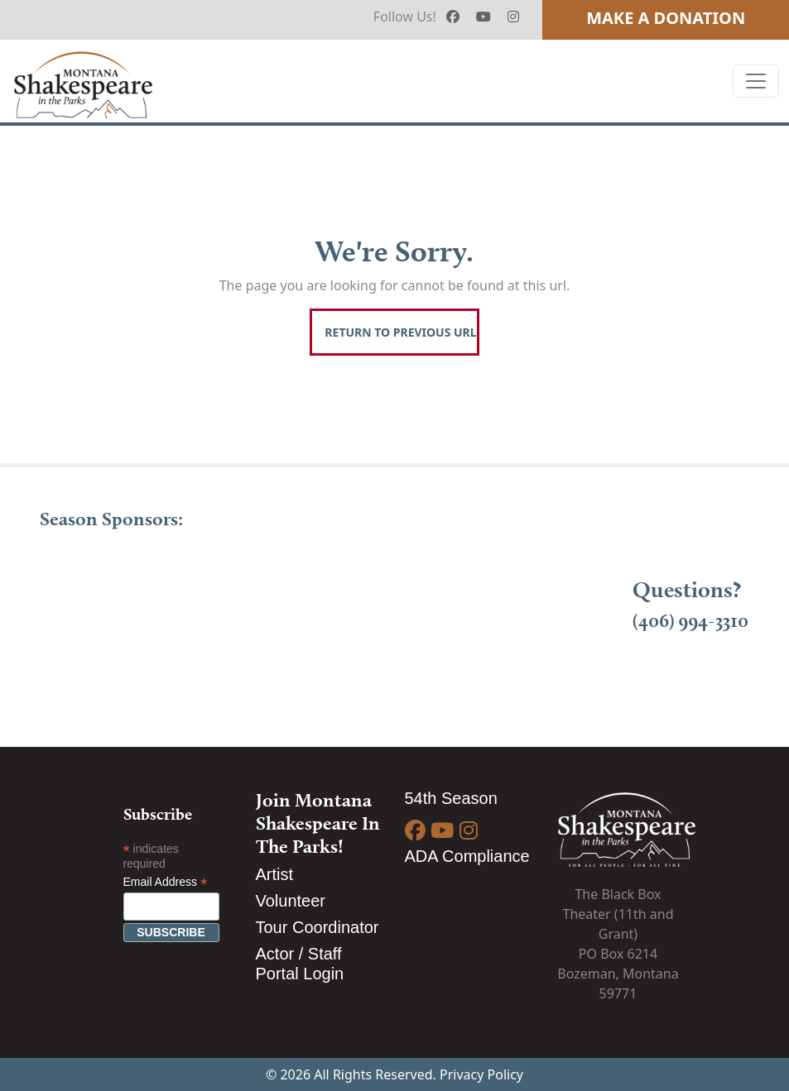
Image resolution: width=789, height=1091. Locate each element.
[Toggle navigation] (756, 81)
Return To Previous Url (400, 332)
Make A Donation (665, 18)
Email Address (165, 882)
